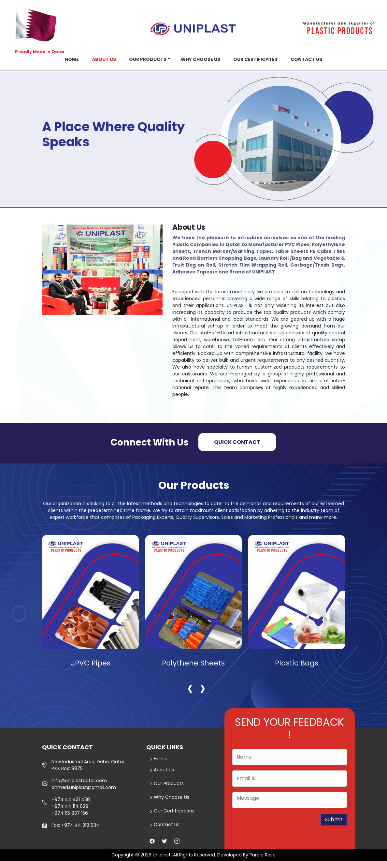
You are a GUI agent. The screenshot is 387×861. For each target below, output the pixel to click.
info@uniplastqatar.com (79, 780)
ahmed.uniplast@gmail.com (83, 787)
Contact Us (165, 824)
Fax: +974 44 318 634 (75, 825)
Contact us (306, 59)
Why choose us (200, 59)
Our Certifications (172, 811)
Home (72, 59)
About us (104, 59)
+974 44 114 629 (69, 806)
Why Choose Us (170, 797)
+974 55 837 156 (69, 813)
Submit (334, 819)
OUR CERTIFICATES (255, 59)
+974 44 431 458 (70, 799)
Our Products (147, 59)
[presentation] (190, 687)
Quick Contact (237, 442)
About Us (162, 769)
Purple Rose (263, 855)
